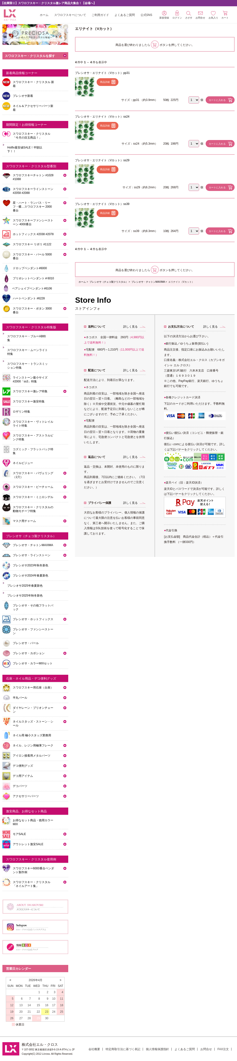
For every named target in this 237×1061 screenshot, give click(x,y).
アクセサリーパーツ (26, 796)
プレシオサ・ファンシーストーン (33, 631)
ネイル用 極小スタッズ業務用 (32, 735)
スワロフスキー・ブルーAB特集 (26, 338)
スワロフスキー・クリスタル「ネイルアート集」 (31, 884)
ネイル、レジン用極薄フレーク (33, 745)
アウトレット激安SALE (28, 844)
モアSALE (19, 834)
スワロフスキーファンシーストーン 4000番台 (33, 222)
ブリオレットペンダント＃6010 (33, 278)
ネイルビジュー (23, 463)
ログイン (177, 14)
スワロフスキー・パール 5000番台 (32, 256)
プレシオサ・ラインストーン (31, 555)
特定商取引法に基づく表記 (123, 1049)
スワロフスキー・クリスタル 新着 (33, 84)
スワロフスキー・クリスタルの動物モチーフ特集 (33, 509)
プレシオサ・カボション (29, 653)
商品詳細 (105, 82)
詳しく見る (130, 326)
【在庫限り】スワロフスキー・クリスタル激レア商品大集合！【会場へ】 (48, 3)
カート (225, 15)
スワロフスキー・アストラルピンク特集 (33, 437)
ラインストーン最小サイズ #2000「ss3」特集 (30, 379)
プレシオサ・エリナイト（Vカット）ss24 (102, 116)
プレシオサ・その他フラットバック (33, 607)
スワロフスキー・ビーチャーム (33, 487)
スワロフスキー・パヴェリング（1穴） (33, 475)
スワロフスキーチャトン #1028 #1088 (33, 177)
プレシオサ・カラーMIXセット (33, 663)
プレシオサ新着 (23, 96)
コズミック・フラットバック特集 (33, 451)
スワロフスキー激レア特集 (30, 391)
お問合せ (206, 1049)
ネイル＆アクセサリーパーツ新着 (33, 108)
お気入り (213, 15)
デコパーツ (20, 786)
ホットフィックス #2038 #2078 (33, 234)
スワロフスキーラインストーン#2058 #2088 (33, 191)
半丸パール (20, 697)
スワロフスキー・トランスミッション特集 (27, 365)
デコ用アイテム (23, 776)
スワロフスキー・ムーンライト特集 (27, 352)
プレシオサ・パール (26, 643)
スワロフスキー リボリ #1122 (32, 244)
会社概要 (94, 1049)
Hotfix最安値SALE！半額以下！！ (24, 149)
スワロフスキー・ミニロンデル (33, 497)
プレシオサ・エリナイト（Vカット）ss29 (102, 160)
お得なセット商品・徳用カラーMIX (33, 822)
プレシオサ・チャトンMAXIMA (148, 282)
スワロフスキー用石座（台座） (33, 687)
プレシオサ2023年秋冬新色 (30, 565)
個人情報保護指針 (157, 1049)
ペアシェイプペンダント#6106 (32, 288)
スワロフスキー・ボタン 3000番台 (32, 310)
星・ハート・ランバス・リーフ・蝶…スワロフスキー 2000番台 (32, 206)
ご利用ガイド (100, 15)
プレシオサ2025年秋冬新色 (25, 595)
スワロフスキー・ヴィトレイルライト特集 (33, 423)
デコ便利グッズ (23, 765)
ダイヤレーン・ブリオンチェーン (33, 709)
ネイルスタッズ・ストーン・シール (33, 723)
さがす (188, 15)
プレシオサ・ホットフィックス (33, 619)
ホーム (44, 15)
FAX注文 (223, 1049)
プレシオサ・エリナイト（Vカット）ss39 (102, 204)
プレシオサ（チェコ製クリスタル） (108, 282)
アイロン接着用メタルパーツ (31, 755)
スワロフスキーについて (70, 15)
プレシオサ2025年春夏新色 (25, 585)
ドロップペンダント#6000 (30, 268)
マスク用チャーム (24, 521)
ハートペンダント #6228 (29, 298)
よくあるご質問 (125, 15)
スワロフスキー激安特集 (29, 401)
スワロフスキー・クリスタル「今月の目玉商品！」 (31, 135)
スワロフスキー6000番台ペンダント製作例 (33, 870)
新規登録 (164, 15)
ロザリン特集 (21, 411)
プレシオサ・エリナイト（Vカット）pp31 (102, 73)
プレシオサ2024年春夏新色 (30, 575)
